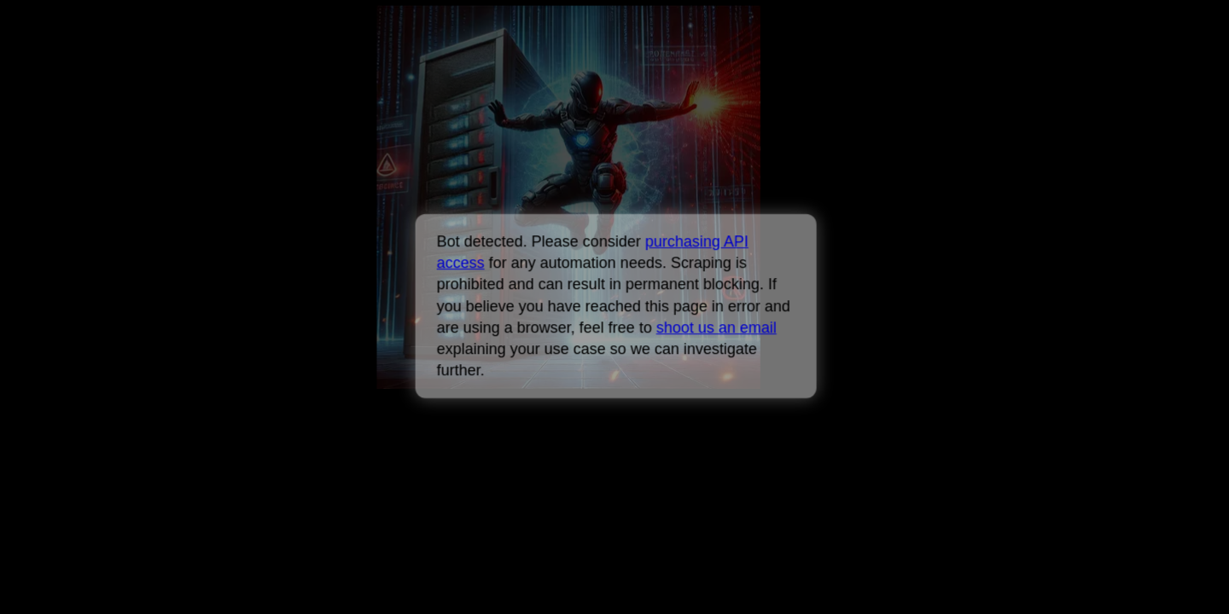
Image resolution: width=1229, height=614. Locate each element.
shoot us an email (715, 327)
